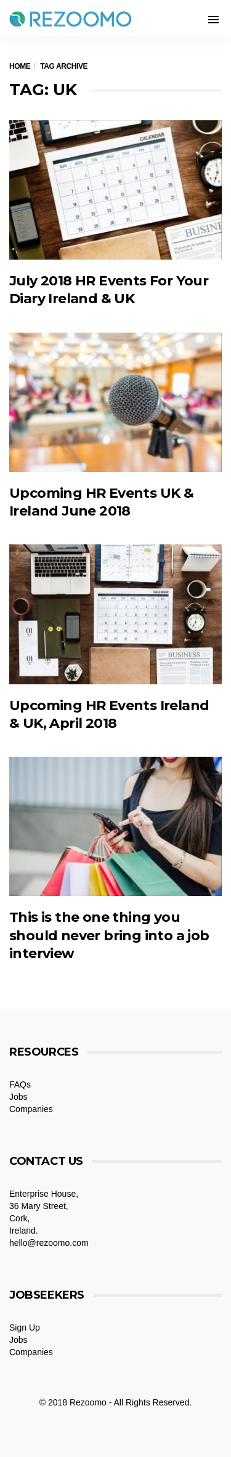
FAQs (20, 1084)
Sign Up (24, 1327)
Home (19, 66)
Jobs (18, 1097)
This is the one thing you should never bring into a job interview (109, 935)
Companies (31, 1109)
